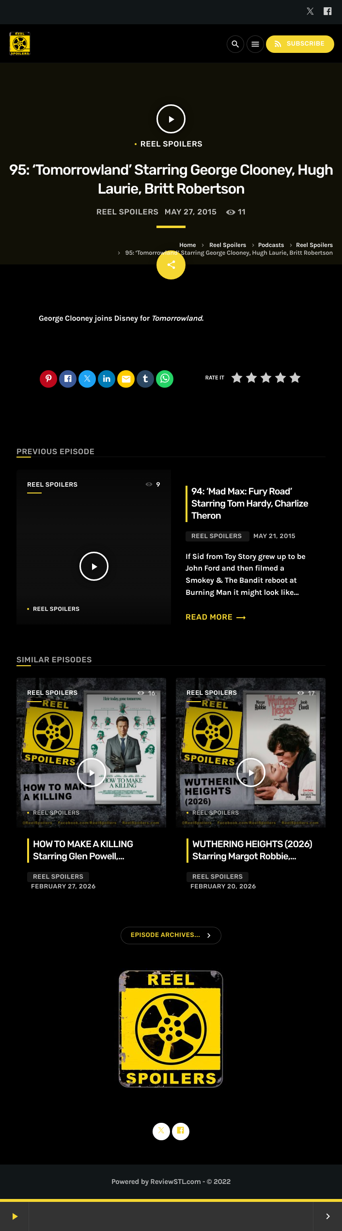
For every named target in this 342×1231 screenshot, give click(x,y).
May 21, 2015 (274, 536)
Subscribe (299, 43)
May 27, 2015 (191, 211)
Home (187, 245)
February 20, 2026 (223, 886)
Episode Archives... (165, 935)
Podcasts (271, 245)
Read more (216, 617)
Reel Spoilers (227, 245)
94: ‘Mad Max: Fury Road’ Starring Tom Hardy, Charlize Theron (249, 503)
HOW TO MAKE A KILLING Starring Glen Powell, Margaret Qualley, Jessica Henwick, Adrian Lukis (85, 862)
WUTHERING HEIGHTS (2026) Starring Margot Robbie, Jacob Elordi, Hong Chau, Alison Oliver (252, 862)
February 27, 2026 (63, 886)
